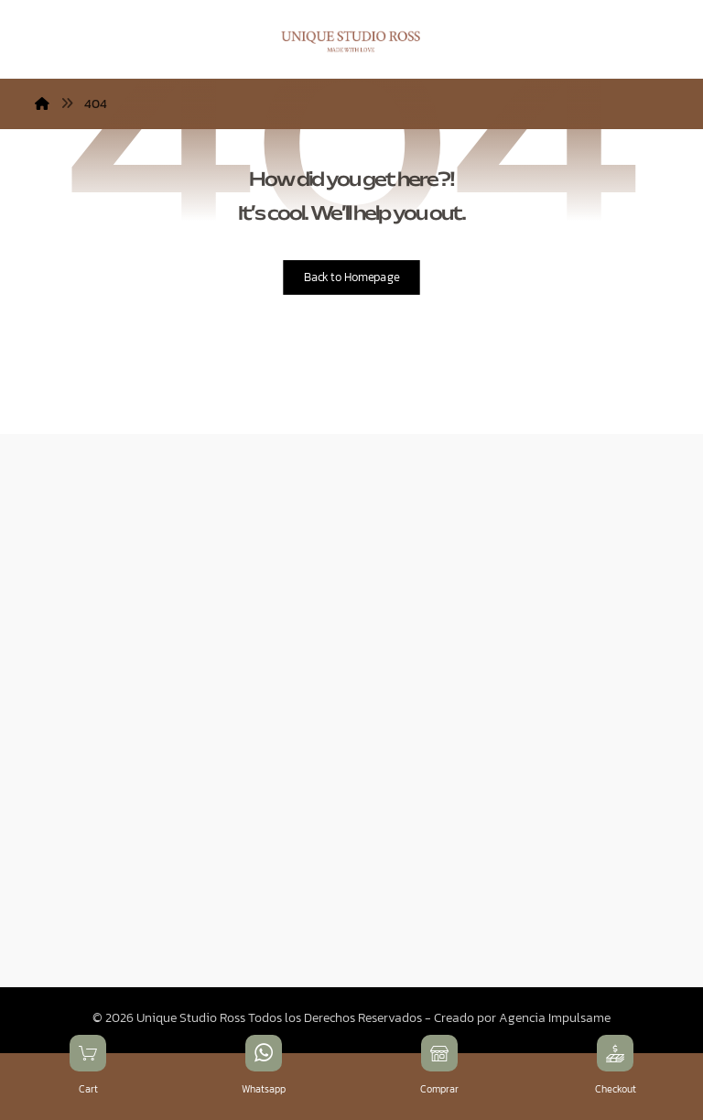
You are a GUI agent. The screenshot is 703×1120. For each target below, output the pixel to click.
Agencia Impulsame (555, 1018)
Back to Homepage (351, 277)
